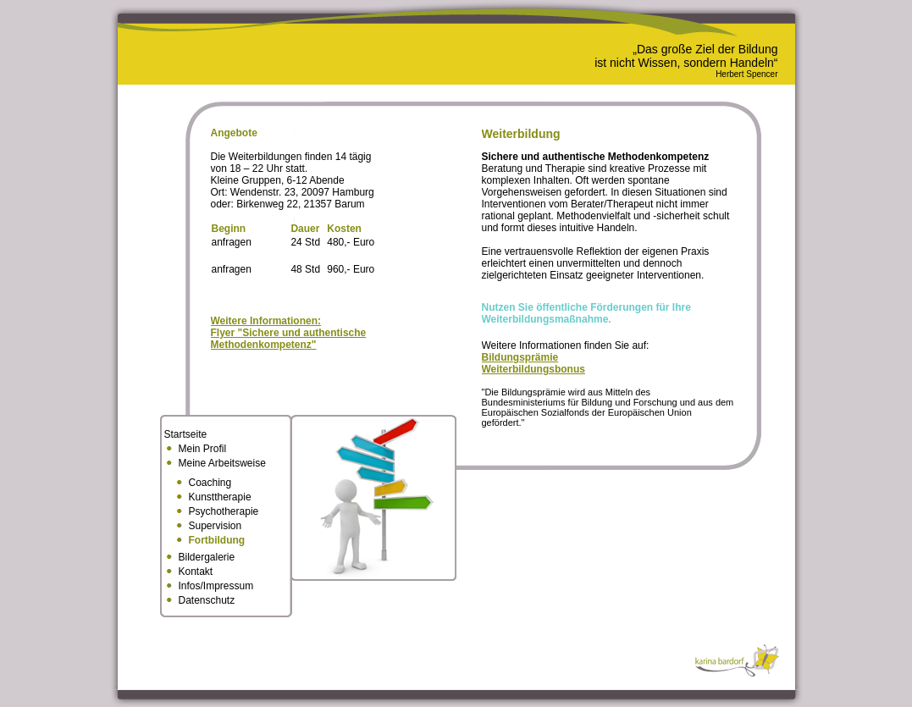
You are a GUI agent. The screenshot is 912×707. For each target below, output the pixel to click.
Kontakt (196, 571)
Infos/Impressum (216, 586)
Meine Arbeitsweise (222, 463)
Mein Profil (203, 449)
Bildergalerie (207, 557)
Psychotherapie (224, 511)
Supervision (215, 526)
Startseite (185, 434)
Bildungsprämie (520, 357)
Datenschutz (207, 600)
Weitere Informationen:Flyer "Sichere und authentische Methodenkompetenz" (289, 333)
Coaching (210, 483)
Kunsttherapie (220, 497)
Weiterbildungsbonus (533, 369)
